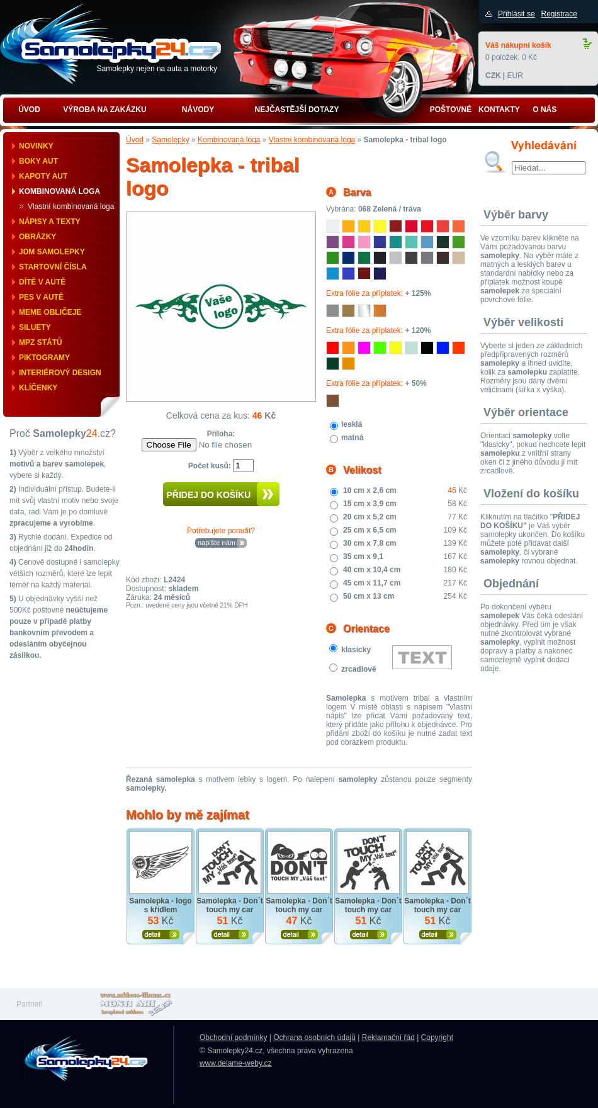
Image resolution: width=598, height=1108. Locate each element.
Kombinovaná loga (59, 191)
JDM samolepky (52, 251)
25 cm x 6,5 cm (370, 530)
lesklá (351, 424)
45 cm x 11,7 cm (371, 583)
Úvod (135, 139)
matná (352, 437)
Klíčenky (38, 387)
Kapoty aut (43, 176)
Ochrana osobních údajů (314, 1037)
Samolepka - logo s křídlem (160, 905)
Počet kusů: (210, 465)
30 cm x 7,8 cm (370, 543)
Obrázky (37, 236)
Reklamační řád (388, 1037)
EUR (514, 75)
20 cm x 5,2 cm (370, 516)
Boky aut (38, 161)
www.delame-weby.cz (235, 1063)
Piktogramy (44, 357)
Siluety (35, 327)
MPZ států (40, 342)
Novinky (36, 146)
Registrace (559, 13)
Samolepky (170, 139)
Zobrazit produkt (160, 934)
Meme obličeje (50, 312)
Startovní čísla (53, 267)
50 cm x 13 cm (368, 596)
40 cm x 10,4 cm (371, 569)
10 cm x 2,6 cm (370, 490)
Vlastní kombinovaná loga (71, 206)
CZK (493, 75)
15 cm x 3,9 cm (370, 503)
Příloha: (221, 433)
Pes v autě (41, 297)
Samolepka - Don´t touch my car (229, 905)
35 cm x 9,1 (363, 556)
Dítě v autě (42, 282)
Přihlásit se (516, 13)
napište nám (216, 542)
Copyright (437, 1037)
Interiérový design (60, 372)
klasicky (356, 649)
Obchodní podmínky (233, 1037)
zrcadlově (358, 669)
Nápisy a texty (50, 221)
